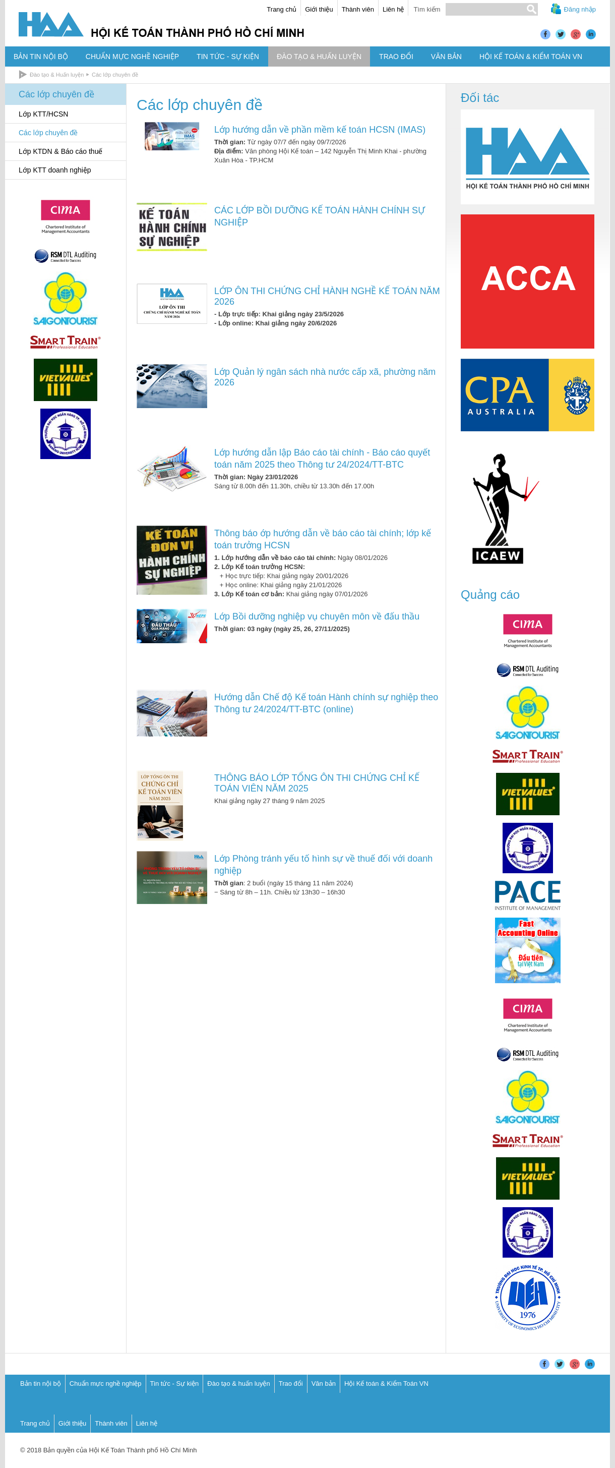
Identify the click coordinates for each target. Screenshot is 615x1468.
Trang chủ (281, 9)
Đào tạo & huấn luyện (238, 1383)
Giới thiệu (319, 9)
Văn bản (324, 1383)
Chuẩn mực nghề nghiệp (106, 1383)
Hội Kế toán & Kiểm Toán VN (386, 1383)
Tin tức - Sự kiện (174, 1383)
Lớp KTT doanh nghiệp (55, 170)
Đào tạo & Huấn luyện (57, 75)
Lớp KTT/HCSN (43, 114)
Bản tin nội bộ (40, 1383)
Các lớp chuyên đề (115, 75)
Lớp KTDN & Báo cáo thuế (60, 151)
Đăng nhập (580, 9)
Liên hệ (393, 9)
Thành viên (358, 9)
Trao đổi (291, 1383)
